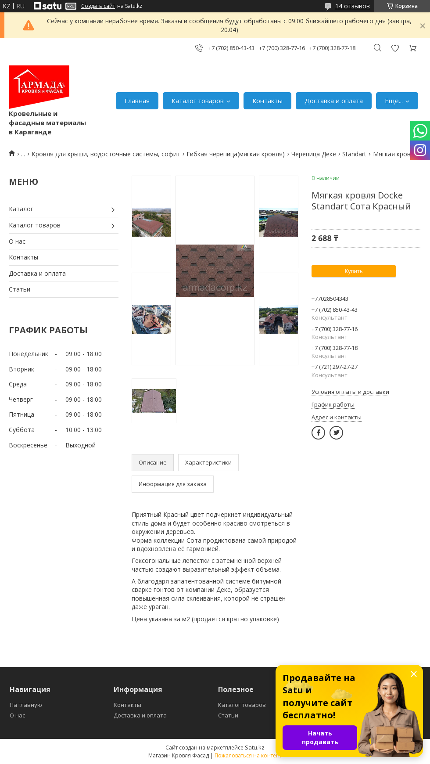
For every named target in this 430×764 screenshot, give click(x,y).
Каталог (21, 209)
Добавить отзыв (395, 48)
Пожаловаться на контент (248, 755)
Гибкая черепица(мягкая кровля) (235, 154)
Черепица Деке (313, 154)
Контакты (267, 100)
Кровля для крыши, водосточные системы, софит (106, 154)
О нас (17, 241)
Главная (137, 100)
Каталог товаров (198, 100)
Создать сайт (98, 6)
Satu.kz (255, 747)
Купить (353, 271)
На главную (26, 705)
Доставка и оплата (334, 100)
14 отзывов (352, 6)
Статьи (19, 289)
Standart (354, 154)
